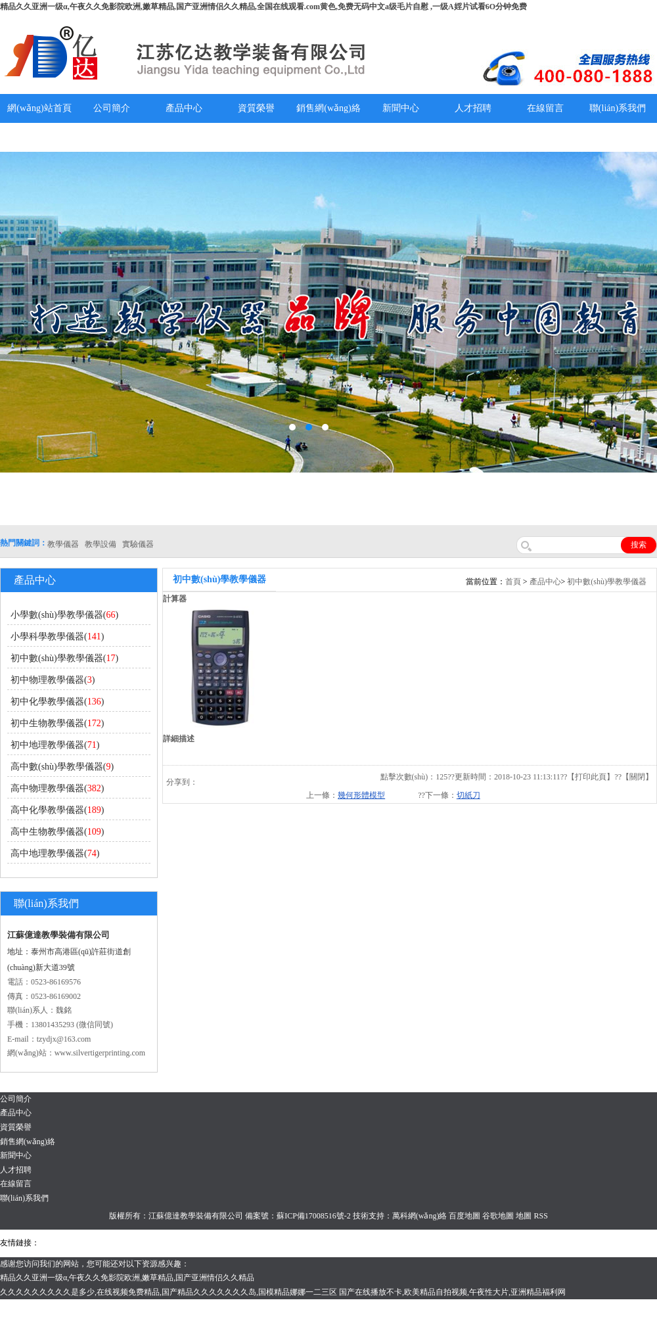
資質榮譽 (256, 108)
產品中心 (184, 108)
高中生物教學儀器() (57, 832)
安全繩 (335, 1242)
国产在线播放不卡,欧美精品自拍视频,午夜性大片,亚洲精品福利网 (452, 1292)
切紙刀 (468, 795)
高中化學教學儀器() (57, 810)
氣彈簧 (79, 1242)
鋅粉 (357, 1242)
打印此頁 (590, 776)
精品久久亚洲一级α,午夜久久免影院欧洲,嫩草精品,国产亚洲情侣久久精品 (127, 1277)
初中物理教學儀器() (53, 680)
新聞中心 (400, 108)
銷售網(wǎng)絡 (328, 108)
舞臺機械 (221, 1242)
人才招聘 (473, 108)
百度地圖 (464, 1215)
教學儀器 (528, 1242)
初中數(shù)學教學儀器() (64, 658)
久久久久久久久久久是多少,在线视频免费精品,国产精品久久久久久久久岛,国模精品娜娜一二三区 (168, 1292)
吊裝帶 (53, 1242)
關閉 (637, 776)
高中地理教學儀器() (55, 853)
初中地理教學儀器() (55, 745)
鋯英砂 (250, 1242)
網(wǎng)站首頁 (39, 108)
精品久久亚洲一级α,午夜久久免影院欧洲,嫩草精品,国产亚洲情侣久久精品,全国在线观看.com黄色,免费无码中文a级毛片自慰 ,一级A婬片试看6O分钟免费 (263, 6)
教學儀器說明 (39, 137)
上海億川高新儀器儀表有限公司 (148, 1242)
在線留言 (545, 108)
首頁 (513, 581)
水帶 (313, 1242)
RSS (540, 1215)
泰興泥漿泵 (284, 1242)
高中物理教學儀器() (57, 788)
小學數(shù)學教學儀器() (64, 615)
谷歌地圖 (498, 1215)
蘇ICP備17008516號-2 (314, 1215)
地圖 (524, 1215)
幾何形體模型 (361, 795)
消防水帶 (382, 1242)
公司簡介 (111, 108)
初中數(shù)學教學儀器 (606, 581)
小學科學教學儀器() (57, 636)
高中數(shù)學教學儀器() (62, 767)
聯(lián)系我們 (617, 108)
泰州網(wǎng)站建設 (581, 1242)
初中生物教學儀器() (57, 723)
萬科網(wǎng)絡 (420, 1215)
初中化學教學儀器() (57, 701)
